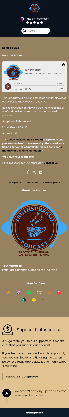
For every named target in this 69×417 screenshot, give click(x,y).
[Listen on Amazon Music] (39, 292)
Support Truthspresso (22, 376)
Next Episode (15, 182)
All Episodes (32, 182)
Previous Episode (51, 182)
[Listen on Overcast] (49, 292)
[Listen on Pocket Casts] (59, 292)
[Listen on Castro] (24, 299)
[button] (43, 299)
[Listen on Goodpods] (33, 299)
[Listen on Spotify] (29, 292)
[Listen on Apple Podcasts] (18, 292)
